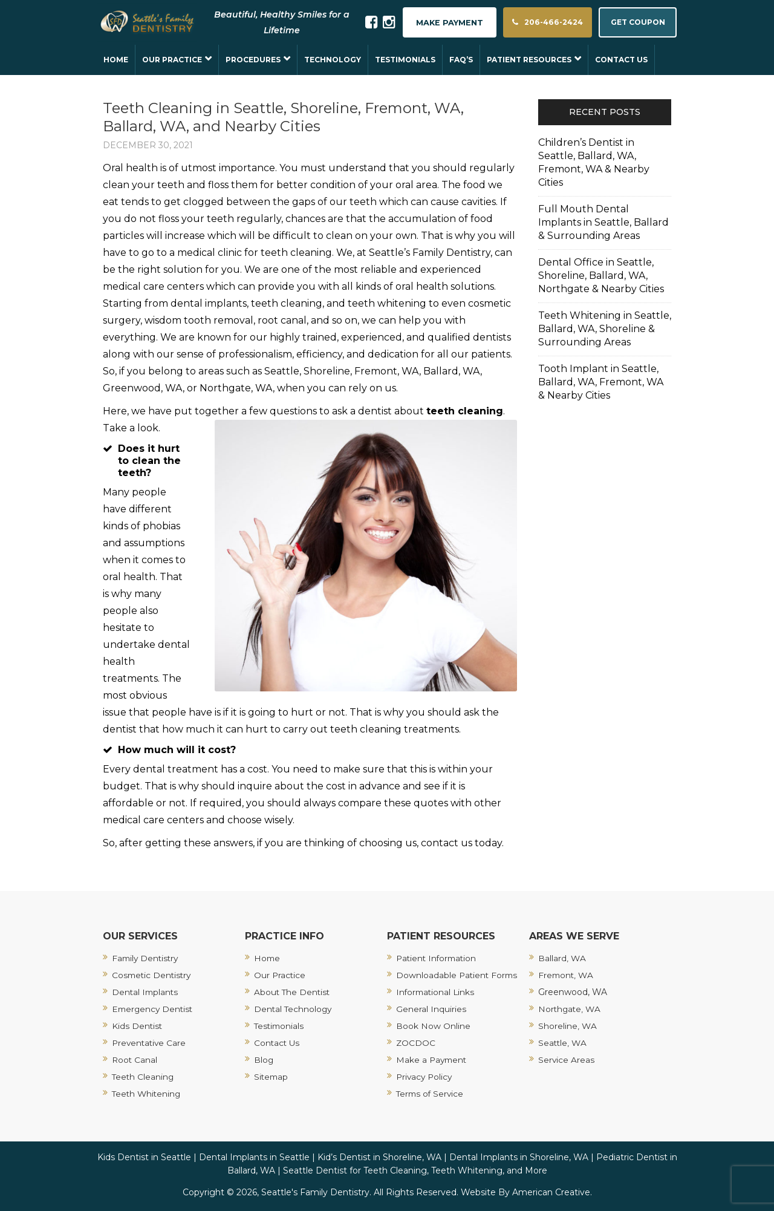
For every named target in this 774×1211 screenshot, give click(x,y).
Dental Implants (146, 992)
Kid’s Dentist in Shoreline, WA (379, 1157)
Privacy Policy (425, 1076)
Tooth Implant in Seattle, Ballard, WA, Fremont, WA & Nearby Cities (600, 382)
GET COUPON (634, 22)
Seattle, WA (563, 1042)
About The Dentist (293, 992)
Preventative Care (150, 1042)
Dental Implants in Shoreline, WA (518, 1157)
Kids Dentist (137, 1025)
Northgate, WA (570, 1009)
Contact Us (277, 1042)
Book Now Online (433, 1025)
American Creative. (552, 1192)
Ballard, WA (562, 958)
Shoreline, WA (567, 1025)
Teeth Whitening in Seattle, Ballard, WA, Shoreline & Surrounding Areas (604, 329)
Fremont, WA (566, 975)
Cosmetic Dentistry (153, 975)
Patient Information (438, 958)
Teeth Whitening (147, 1093)
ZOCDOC (416, 1042)
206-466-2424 (536, 22)
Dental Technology (294, 1009)
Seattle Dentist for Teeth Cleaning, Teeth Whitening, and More (415, 1170)
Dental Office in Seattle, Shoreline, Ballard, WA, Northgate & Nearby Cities (601, 275)
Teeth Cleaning (143, 1076)
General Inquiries (431, 1009)
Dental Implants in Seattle (254, 1157)
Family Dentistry (146, 958)
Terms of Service (431, 1093)
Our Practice (280, 975)
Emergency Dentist (154, 1009)
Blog (264, 1059)
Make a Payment (432, 1059)
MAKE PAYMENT (433, 22)
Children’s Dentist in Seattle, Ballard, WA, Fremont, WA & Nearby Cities (593, 162)
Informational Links (436, 992)
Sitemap (272, 1076)
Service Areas (566, 1059)
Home (267, 958)
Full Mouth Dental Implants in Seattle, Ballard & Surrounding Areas (603, 222)
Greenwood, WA (572, 992)
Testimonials (280, 1025)
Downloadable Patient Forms (458, 975)
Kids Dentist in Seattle (144, 1157)
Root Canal (135, 1059)
